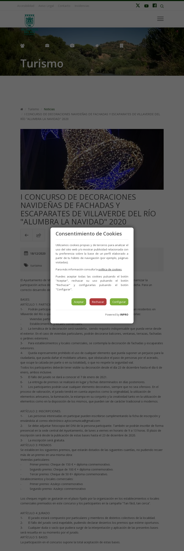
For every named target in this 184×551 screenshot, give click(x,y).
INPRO (124, 314)
